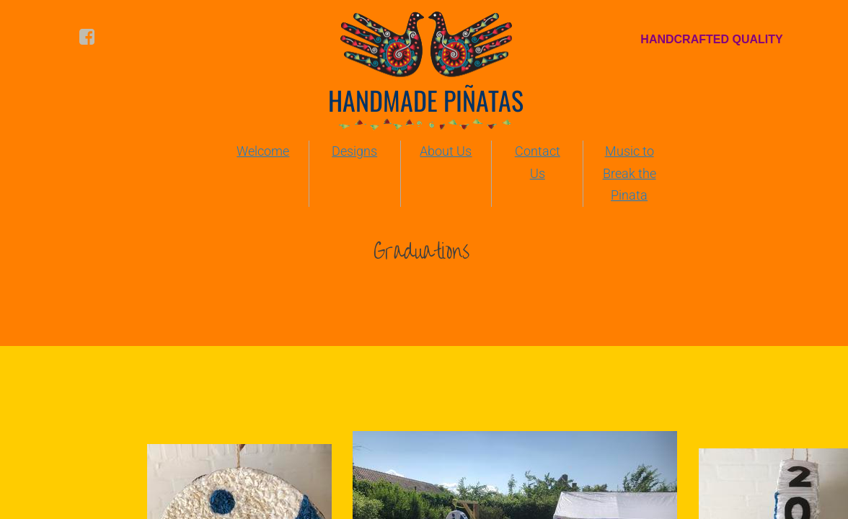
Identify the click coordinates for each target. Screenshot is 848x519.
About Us (446, 151)
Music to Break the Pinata (629, 173)
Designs (354, 151)
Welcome (263, 151)
